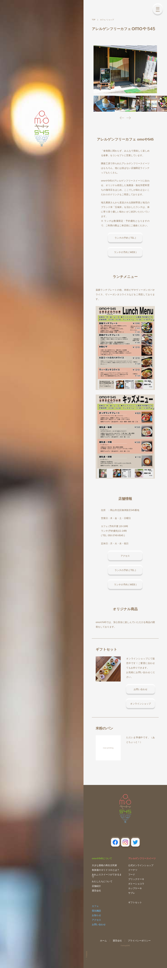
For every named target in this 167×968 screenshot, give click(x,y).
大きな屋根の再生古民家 (104, 865)
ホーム (103, 940)
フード (131, 874)
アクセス (96, 920)
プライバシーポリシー (139, 940)
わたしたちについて (102, 881)
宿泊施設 (96, 911)
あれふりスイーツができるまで (107, 875)
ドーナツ (132, 870)
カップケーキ (135, 888)
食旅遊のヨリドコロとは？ (105, 870)
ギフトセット (135, 902)
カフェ (95, 906)
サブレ (131, 893)
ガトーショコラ (136, 884)
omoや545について (102, 858)
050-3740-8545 (115, 535)
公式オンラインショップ (140, 865)
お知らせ (96, 915)
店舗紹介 (96, 886)
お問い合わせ (99, 924)
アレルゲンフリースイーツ (142, 858)
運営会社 (96, 890)
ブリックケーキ (136, 879)
